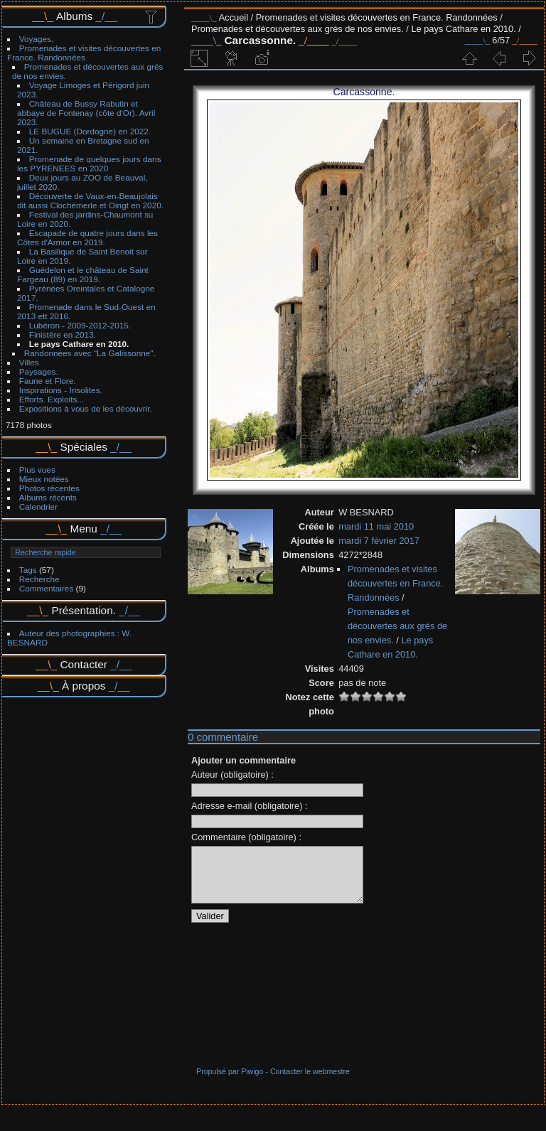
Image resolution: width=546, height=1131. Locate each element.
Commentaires (46, 588)
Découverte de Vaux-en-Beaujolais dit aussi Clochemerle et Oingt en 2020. (90, 200)
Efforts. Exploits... (51, 399)
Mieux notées (44, 478)
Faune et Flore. (47, 380)
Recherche (39, 579)
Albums (74, 16)
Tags (28, 569)
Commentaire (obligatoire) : (246, 837)
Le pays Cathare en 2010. (79, 343)
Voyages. (36, 38)
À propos (83, 686)
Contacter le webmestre (310, 1082)
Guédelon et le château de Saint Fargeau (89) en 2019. (83, 274)
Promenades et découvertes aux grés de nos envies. (297, 28)
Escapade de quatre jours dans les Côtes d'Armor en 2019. (87, 237)
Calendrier (38, 506)
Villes (29, 362)
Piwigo (252, 1082)
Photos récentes (49, 488)
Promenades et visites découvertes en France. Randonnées (84, 52)
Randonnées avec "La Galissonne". (90, 353)
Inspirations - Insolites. (60, 390)
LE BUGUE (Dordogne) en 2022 (89, 131)
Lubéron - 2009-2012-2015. (80, 325)
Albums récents (48, 497)
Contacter (83, 664)
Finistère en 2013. (62, 334)
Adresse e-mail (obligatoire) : (249, 805)
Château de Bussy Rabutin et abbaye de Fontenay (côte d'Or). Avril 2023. (86, 113)
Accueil (233, 17)
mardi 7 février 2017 (378, 540)
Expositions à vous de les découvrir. (85, 408)
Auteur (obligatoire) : (232, 774)
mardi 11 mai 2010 (376, 526)
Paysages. (38, 371)
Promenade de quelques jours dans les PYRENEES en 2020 (89, 163)
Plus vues (37, 469)
